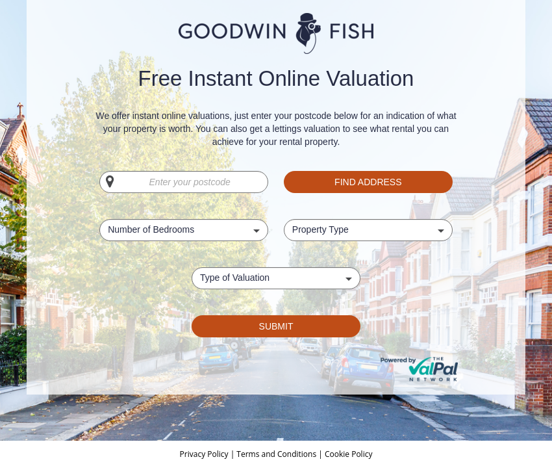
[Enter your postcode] (183, 182)
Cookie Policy (348, 454)
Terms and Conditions (276, 454)
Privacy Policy (205, 454)
